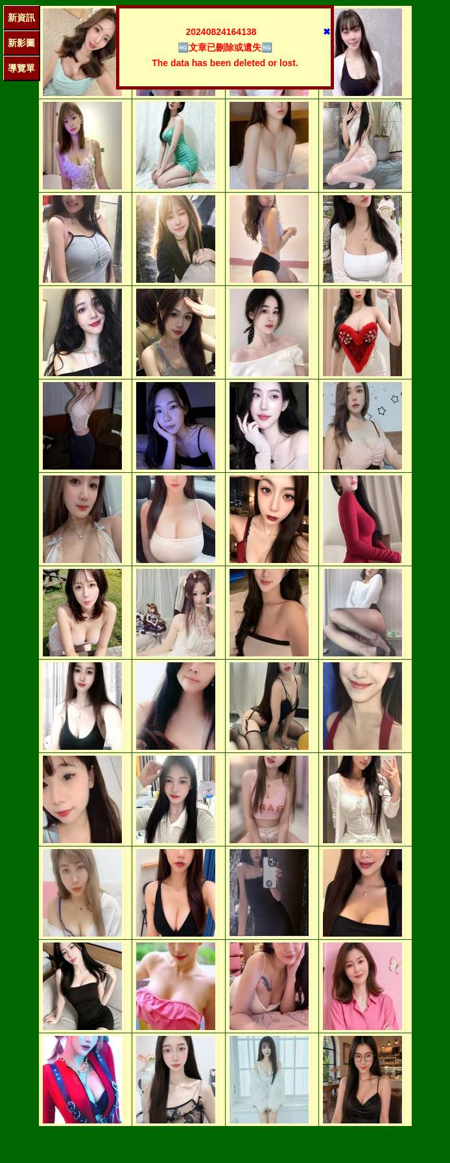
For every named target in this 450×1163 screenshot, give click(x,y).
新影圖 (21, 43)
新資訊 (21, 17)
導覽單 (21, 68)
